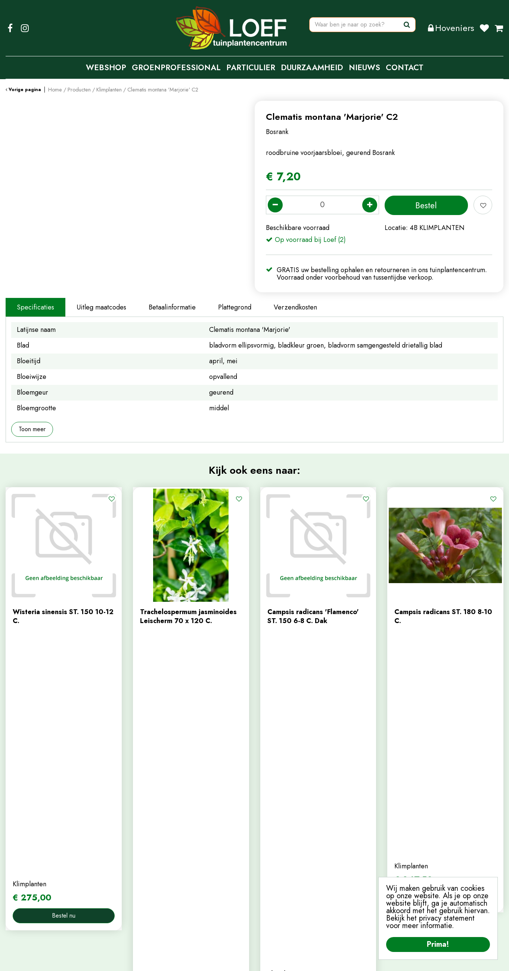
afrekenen (275, 868)
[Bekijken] (498, 28)
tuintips (143, 881)
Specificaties (35, 307)
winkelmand (277, 856)
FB (10, 28)
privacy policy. (408, 865)
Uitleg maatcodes (101, 307)
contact (143, 856)
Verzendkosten (295, 307)
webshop (146, 844)
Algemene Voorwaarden (315, 959)
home (141, 831)
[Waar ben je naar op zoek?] (362, 28)
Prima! (438, 944)
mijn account (279, 831)
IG (24, 28)
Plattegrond (234, 307)
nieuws (143, 868)
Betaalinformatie (172, 307)
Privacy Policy (258, 959)
